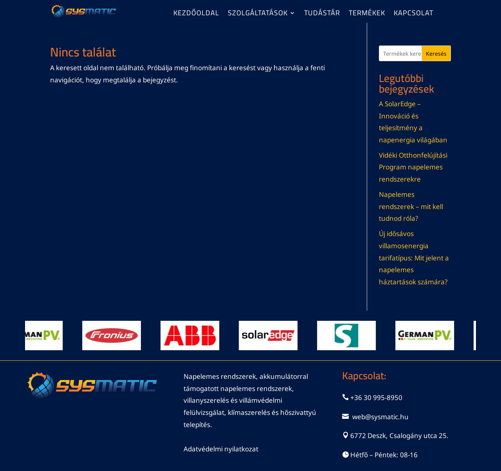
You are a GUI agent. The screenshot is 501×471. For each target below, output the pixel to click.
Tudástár (322, 14)
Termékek (367, 14)
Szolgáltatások (258, 14)
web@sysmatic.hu (380, 416)
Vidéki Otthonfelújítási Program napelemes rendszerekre (413, 167)
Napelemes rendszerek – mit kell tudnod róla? (411, 206)
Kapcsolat (413, 14)
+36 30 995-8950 (376, 397)
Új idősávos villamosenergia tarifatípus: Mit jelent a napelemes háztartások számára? (414, 257)
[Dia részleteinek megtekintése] (36, 335)
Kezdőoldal (196, 14)
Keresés (436, 53)
